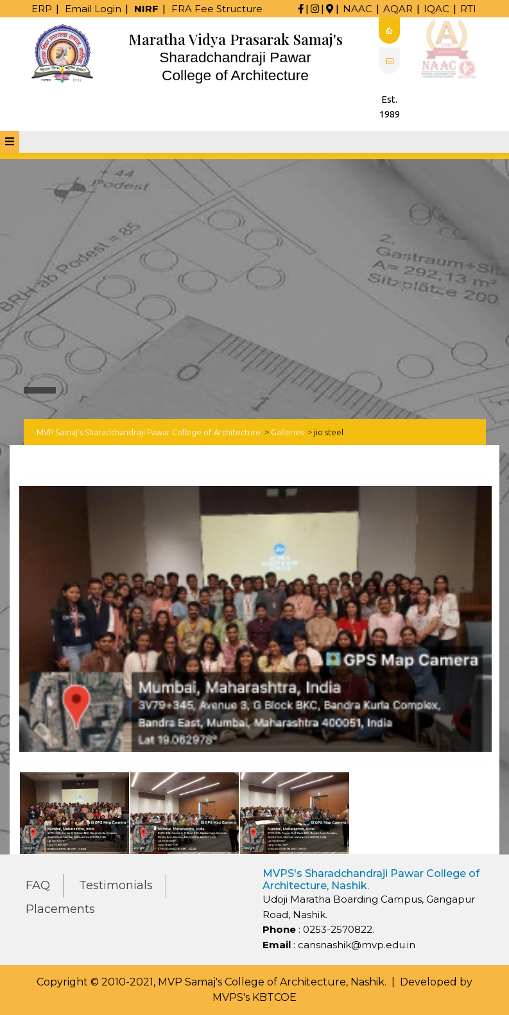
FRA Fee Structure (217, 9)
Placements (60, 909)
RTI (468, 9)
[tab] (9, 142)
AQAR (398, 9)
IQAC (436, 9)
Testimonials (116, 885)
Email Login (93, 9)
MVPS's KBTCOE (254, 997)
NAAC (357, 9)
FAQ (38, 885)
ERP (41, 9)
